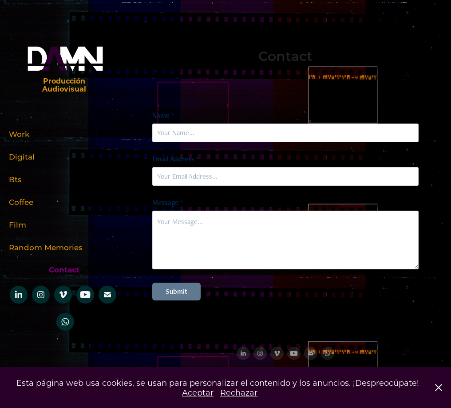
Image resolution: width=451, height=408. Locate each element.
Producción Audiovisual (64, 84)
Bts (15, 179)
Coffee (21, 202)
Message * (167, 202)
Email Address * (175, 159)
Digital (22, 156)
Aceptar (198, 392)
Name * (163, 115)
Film (17, 224)
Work (19, 134)
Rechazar (238, 392)
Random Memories (46, 247)
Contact (64, 269)
